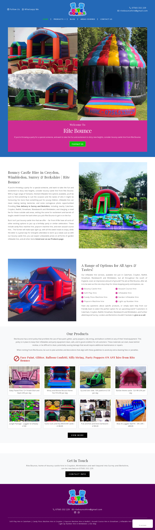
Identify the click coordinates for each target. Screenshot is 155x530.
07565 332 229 (86, 468)
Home (45, 19)
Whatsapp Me (30, 9)
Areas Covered (88, 19)
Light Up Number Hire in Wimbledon (73, 524)
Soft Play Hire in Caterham (20, 521)
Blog (72, 19)
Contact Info (77, 474)
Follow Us (13, 9)
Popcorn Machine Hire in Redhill (77, 521)
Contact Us (106, 19)
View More (77, 435)
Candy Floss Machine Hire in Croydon (47, 521)
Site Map (92, 524)
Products (58, 19)
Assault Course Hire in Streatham (105, 521)
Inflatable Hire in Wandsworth (132, 521)
